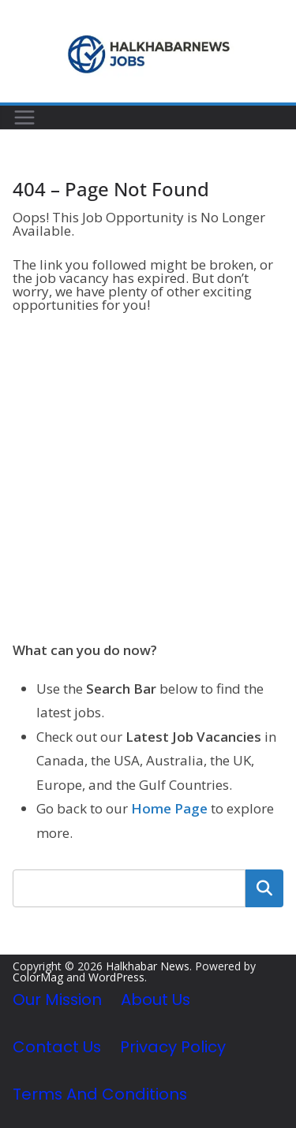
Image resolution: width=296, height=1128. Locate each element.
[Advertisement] (148, 479)
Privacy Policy (173, 1047)
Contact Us (57, 1047)
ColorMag (38, 977)
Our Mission (57, 999)
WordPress (116, 977)
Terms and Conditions (100, 1094)
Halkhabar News (147, 966)
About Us (155, 999)
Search (264, 888)
